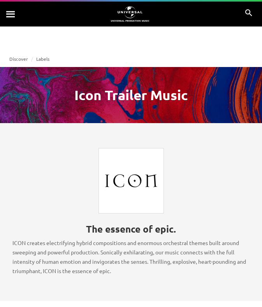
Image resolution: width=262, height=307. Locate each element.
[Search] (11, 14)
